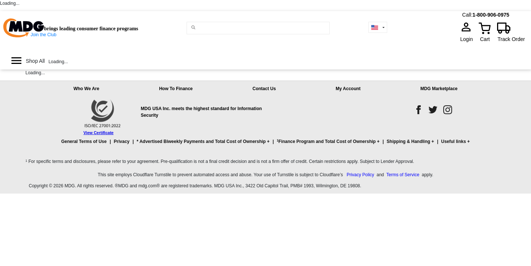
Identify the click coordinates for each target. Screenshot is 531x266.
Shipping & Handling (408, 141)
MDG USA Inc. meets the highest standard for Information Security (201, 112)
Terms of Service (402, 174)
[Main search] (193, 27)
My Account (348, 88)
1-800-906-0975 (490, 15)
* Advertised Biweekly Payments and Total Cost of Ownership (201, 141)
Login (468, 39)
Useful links (453, 141)
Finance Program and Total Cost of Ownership (326, 141)
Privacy (122, 141)
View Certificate (98, 132)
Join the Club (43, 34)
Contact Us (264, 88)
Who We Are (86, 88)
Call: (467, 15)
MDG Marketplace (439, 88)
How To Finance (175, 88)
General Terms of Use (84, 141)
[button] (265, 145)
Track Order (511, 39)
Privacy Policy (360, 174)
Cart (485, 39)
